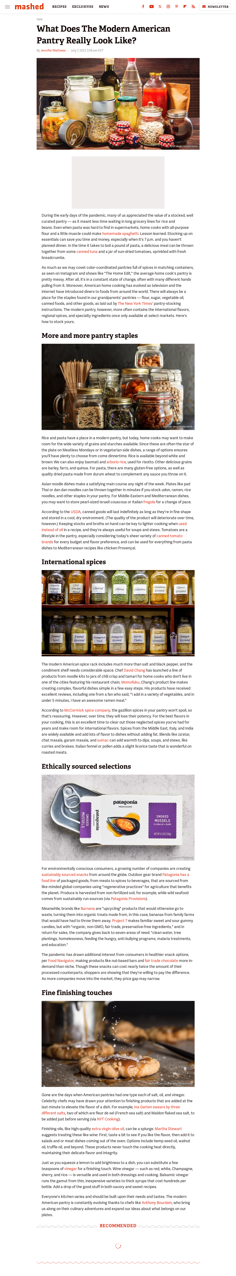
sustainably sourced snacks (65, 874)
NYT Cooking (108, 1119)
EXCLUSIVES (82, 7)
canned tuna (87, 251)
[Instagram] (168, 7)
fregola (149, 502)
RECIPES (59, 7)
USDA (76, 511)
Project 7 (119, 920)
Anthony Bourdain (157, 1202)
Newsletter (215, 7)
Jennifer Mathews (53, 50)
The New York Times (135, 303)
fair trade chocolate (161, 960)
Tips (40, 19)
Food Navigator (61, 960)
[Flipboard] (185, 7)
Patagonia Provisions (128, 898)
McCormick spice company (87, 710)
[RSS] (193, 7)
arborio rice (116, 462)
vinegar (70, 1168)
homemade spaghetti (120, 233)
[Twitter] (159, 7)
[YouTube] (151, 7)
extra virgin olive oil (108, 1128)
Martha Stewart (168, 1128)
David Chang (134, 670)
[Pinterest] (176, 7)
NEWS (104, 7)
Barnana (88, 908)
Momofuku (130, 682)
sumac (103, 740)
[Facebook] (143, 7)
